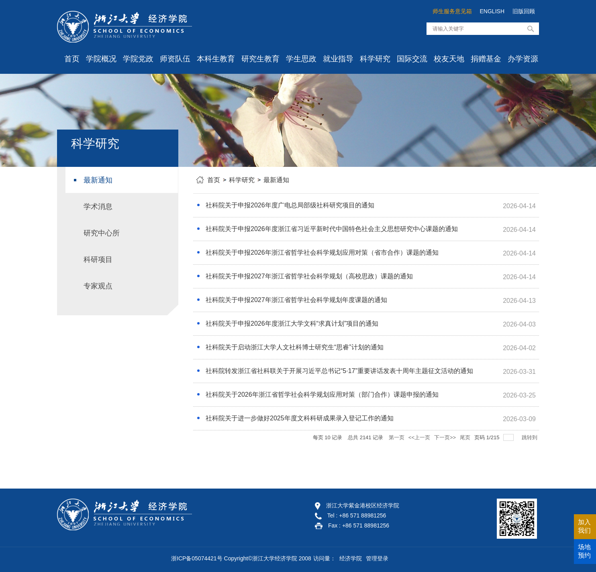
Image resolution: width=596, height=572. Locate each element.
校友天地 (449, 59)
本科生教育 (216, 59)
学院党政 (138, 59)
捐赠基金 (486, 59)
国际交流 (412, 59)
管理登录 (377, 558)
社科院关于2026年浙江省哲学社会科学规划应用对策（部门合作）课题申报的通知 (322, 394)
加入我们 (584, 526)
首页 (72, 59)
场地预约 (584, 551)
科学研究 (375, 59)
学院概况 (101, 59)
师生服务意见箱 (452, 11)
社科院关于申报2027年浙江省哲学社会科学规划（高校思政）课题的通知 (309, 276)
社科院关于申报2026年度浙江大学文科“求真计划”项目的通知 (292, 323)
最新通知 (276, 179)
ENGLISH (492, 11)
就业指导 (338, 59)
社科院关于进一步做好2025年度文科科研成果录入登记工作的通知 (300, 418)
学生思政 (301, 59)
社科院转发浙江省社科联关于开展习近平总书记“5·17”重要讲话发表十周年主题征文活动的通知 (339, 370)
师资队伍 (175, 59)
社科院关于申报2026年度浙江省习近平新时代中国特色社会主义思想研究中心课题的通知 (332, 228)
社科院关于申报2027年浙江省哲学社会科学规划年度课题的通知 (296, 299)
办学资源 (523, 59)
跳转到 (530, 437)
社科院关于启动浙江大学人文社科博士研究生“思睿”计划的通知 (295, 347)
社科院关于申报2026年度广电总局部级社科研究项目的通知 (290, 205)
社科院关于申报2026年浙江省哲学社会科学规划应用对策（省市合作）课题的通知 (322, 252)
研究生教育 (260, 59)
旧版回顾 (523, 11)
